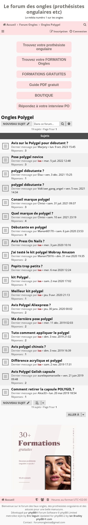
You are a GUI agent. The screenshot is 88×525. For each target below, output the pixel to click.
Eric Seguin (33, 515)
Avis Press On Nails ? (27, 241)
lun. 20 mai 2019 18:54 (63, 393)
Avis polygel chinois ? (28, 346)
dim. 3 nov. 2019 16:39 (57, 350)
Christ (41, 203)
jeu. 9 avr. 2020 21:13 (57, 295)
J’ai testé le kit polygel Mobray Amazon (43, 252)
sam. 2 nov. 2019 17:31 (58, 364)
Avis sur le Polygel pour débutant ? (39, 143)
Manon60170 (46, 231)
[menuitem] (85, 25)
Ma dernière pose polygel (32, 319)
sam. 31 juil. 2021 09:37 (61, 203)
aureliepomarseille (49, 375)
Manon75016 (46, 256)
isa (39, 161)
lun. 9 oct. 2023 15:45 (62, 147)
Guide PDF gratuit (44, 85)
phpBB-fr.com (44, 519)
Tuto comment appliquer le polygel (40, 332)
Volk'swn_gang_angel (50, 188)
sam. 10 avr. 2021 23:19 (61, 217)
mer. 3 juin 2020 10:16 (57, 245)
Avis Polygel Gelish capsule (33, 371)
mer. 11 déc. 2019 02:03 (58, 323)
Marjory (42, 147)
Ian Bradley (75, 515)
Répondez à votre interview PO (44, 106)
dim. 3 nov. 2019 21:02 (57, 336)
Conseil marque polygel (30, 199)
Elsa (40, 175)
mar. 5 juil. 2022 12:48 (57, 161)
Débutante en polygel (29, 227)
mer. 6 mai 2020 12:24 (57, 270)
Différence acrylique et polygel (36, 360)
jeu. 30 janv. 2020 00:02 (58, 309)
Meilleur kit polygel (27, 291)
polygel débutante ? (27, 170)
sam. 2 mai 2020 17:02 (57, 281)
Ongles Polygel (17, 117)
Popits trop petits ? (26, 266)
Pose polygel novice (27, 157)
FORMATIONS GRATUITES (44, 74)
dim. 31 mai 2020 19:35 (70, 256)
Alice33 (42, 393)
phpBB (32, 512)
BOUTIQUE (44, 95)
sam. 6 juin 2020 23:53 (69, 231)
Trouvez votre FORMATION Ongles (44, 61)
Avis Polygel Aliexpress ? (31, 305)
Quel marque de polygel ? (32, 213)
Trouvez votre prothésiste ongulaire (44, 47)
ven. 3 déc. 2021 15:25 (58, 175)
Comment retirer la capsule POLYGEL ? (42, 389)
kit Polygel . (20, 277)
